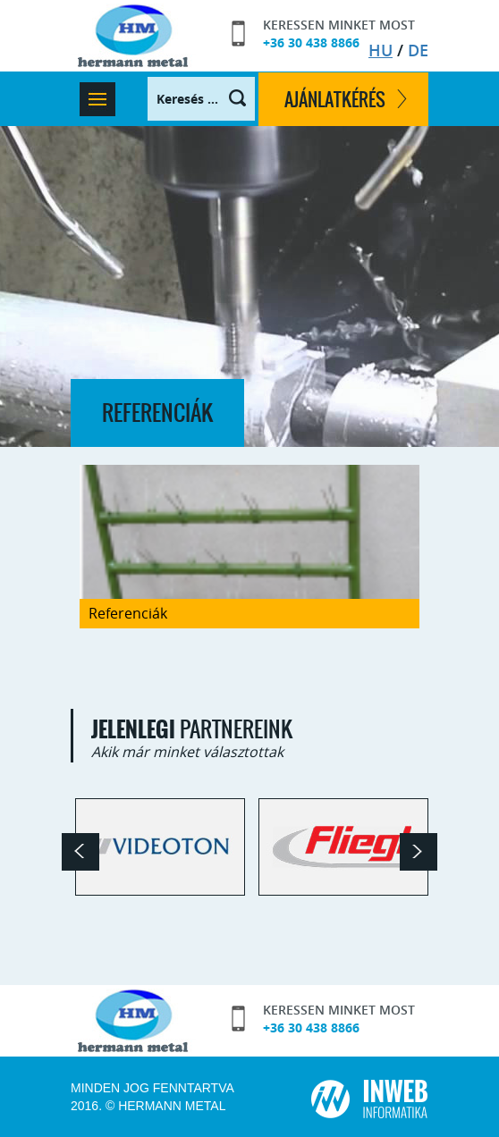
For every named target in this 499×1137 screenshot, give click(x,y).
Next (418, 852)
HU (380, 50)
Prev (80, 852)
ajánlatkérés (334, 100)
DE (418, 50)
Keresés (228, 99)
